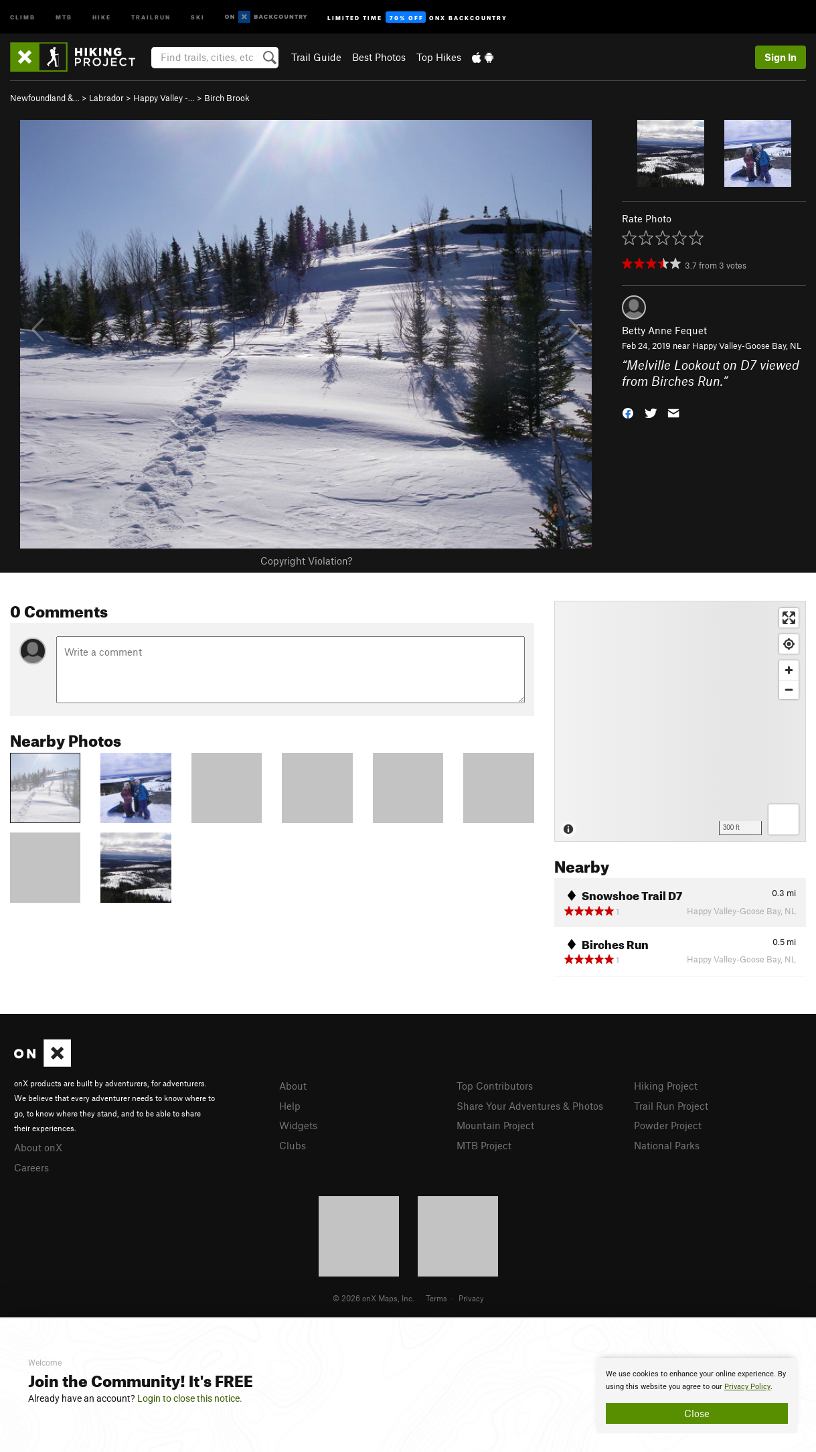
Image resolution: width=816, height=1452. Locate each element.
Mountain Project (495, 1125)
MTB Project (484, 1145)
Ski (198, 16)
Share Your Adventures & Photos (530, 1106)
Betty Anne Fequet (664, 330)
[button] (628, 412)
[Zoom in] (789, 670)
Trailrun (151, 16)
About (293, 1086)
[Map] (680, 721)
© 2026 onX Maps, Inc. (373, 1298)
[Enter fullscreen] (789, 618)
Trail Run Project (671, 1106)
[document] (697, 1396)
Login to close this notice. (189, 1398)
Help (290, 1106)
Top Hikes (438, 57)
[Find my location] (789, 644)
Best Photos (379, 57)
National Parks (667, 1145)
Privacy (471, 1298)
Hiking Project (666, 1086)
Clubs (292, 1145)
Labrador (106, 97)
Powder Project (668, 1125)
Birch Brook (227, 97)
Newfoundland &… (45, 97)
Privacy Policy (747, 1386)
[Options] (783, 819)
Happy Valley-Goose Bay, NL (746, 345)
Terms (436, 1298)
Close (697, 1413)
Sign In (780, 57)
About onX (38, 1147)
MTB (64, 16)
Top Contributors (495, 1086)
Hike (101, 16)
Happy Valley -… (164, 97)
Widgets (298, 1125)
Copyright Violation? (306, 561)
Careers (31, 1167)
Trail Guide (316, 57)
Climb (22, 16)
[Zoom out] (789, 689)
